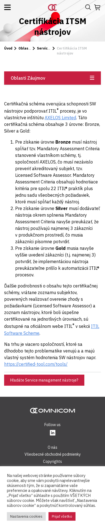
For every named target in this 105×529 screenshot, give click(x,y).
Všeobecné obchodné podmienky (53, 454)
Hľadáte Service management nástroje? (44, 380)
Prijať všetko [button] (62, 516)
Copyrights (52, 461)
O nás (52, 447)
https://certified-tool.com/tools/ (36, 364)
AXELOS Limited (60, 117)
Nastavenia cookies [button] (26, 516)
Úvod (8, 48)
